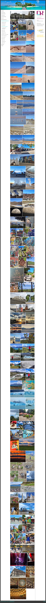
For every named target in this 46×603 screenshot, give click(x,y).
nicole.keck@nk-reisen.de (40, 18)
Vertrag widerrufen (12, 601)
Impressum (1, 601)
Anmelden (44, 601)
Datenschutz (4, 601)
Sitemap (8, 601)
